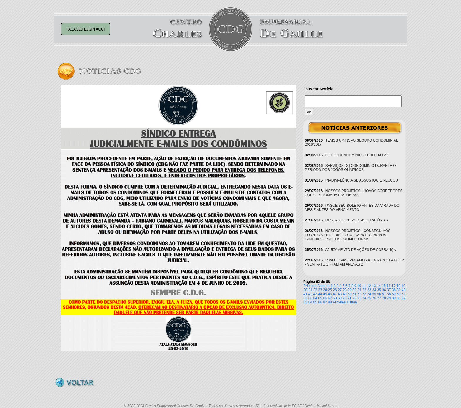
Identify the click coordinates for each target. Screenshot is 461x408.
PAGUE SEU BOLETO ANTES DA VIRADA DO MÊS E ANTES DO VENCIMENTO (352, 208)
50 (349, 294)
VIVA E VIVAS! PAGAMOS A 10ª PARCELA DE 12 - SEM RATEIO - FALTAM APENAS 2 (354, 262)
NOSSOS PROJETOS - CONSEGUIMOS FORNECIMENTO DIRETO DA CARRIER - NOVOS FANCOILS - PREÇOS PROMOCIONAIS (347, 235)
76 (374, 298)
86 (320, 302)
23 (320, 290)
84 (310, 302)
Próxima (339, 302)
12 (369, 286)
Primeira (310, 286)
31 (359, 290)
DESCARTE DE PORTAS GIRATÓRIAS (356, 220)
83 (305, 302)
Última (352, 302)
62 (305, 298)
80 (394, 298)
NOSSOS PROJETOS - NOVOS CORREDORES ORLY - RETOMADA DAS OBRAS (353, 193)
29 (349, 290)
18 (398, 286)
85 (315, 302)
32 (364, 290)
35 (379, 290)
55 (374, 294)
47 (335, 294)
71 (349, 298)
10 (359, 286)
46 (330, 294)
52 (359, 294)
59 (394, 294)
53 (364, 294)
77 (379, 298)
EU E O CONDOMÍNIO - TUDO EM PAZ (357, 155)
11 (364, 286)
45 (325, 294)
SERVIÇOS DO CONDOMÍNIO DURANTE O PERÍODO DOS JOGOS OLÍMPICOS (350, 168)
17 (393, 286)
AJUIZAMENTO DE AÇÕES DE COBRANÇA (360, 250)
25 (330, 290)
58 (389, 294)
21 (310, 290)
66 (325, 298)
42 (310, 294)
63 (310, 298)
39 (398, 290)
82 (403, 298)
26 (335, 290)
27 (340, 290)
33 (369, 290)
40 (403, 290)
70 (345, 298)
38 (394, 290)
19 (403, 286)
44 (320, 294)
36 (384, 290)
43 (315, 294)
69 (340, 298)
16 (388, 286)
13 (374, 286)
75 (369, 298)
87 (325, 302)
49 (345, 294)
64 (315, 298)
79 (389, 298)
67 (330, 298)
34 (374, 290)
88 (330, 302)
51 (354, 294)
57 (384, 294)
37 (389, 290)
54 (369, 294)
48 (340, 294)
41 (305, 294)
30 (354, 290)
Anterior (323, 286)
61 (403, 294)
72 (354, 298)
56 (379, 294)
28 (345, 290)
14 (379, 286)
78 (384, 298)
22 (315, 290)
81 (398, 298)
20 (305, 290)
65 (320, 298)
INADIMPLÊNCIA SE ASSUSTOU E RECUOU (361, 180)
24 (325, 290)
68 (335, 298)
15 (384, 286)
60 (398, 294)
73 (359, 298)
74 (364, 298)
